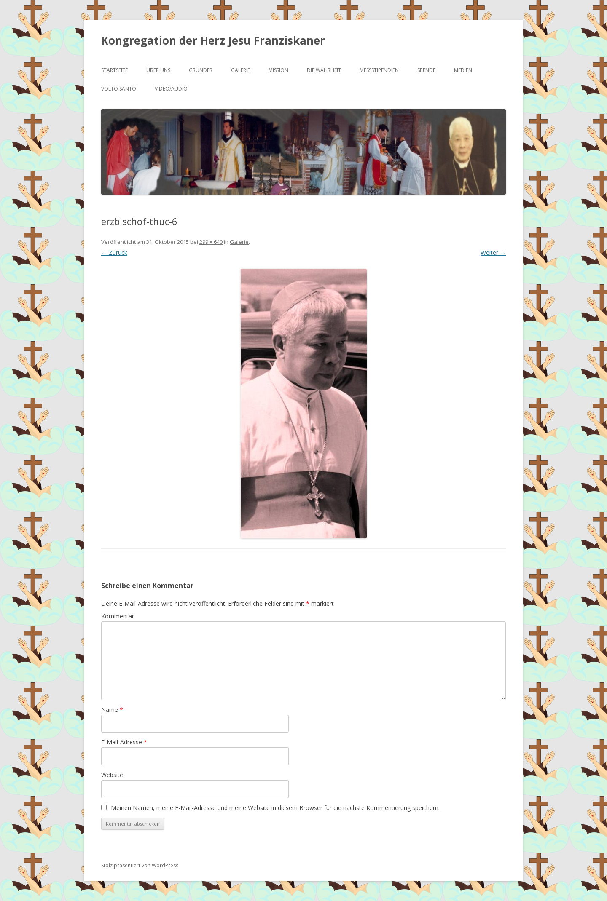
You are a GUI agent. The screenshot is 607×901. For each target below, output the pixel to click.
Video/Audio (171, 88)
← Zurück (114, 253)
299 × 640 (211, 242)
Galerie (240, 70)
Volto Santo (118, 88)
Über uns (158, 70)
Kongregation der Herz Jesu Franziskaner (213, 40)
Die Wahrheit (324, 70)
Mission (278, 70)
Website (112, 775)
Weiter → (493, 253)
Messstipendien (379, 70)
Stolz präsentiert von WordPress (139, 865)
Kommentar (117, 616)
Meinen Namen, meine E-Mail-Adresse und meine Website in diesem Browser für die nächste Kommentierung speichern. (275, 808)
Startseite (114, 70)
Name (112, 710)
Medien (463, 70)
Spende (426, 70)
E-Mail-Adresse (124, 742)
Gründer (200, 70)
